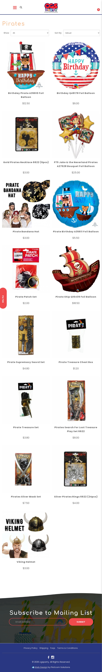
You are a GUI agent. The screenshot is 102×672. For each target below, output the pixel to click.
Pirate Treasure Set (26, 427)
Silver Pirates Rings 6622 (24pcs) (76, 497)
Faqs (52, 648)
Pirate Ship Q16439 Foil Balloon (76, 297)
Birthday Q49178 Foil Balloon (76, 93)
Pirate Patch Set (26, 297)
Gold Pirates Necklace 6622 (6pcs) (26, 162)
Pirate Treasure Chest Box (76, 362)
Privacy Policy (30, 648)
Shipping (43, 648)
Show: (6, 33)
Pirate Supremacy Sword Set (26, 362)
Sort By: (58, 33)
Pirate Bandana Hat (26, 232)
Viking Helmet (26, 562)
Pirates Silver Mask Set (26, 497)
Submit (81, 621)
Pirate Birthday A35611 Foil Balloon (76, 232)
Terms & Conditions (67, 648)
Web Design (41, 667)
